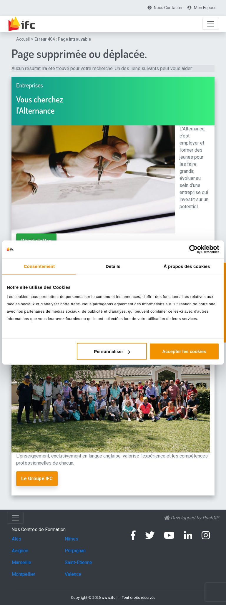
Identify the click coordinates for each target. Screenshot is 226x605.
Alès (16, 539)
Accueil (23, 39)
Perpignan (75, 550)
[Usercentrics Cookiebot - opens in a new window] (193, 249)
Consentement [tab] (39, 265)
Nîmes (71, 539)
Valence (73, 574)
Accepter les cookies (184, 351)
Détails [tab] (113, 265)
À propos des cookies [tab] (187, 265)
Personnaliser (112, 351)
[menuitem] (165, 7)
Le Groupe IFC (37, 478)
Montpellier (23, 574)
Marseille (21, 562)
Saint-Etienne (78, 562)
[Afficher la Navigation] (210, 24)
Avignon (20, 550)
